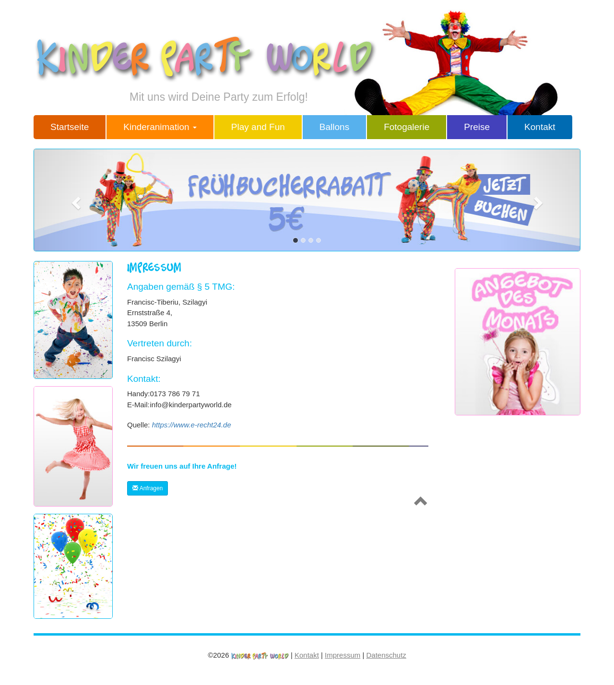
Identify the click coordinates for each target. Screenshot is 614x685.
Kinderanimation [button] (160, 127)
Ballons (334, 127)
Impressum (342, 655)
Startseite (69, 127)
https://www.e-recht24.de (191, 425)
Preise (477, 127)
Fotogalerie (406, 127)
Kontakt (539, 127)
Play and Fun (258, 127)
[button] (75, 200)
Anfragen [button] (147, 488)
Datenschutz (386, 655)
